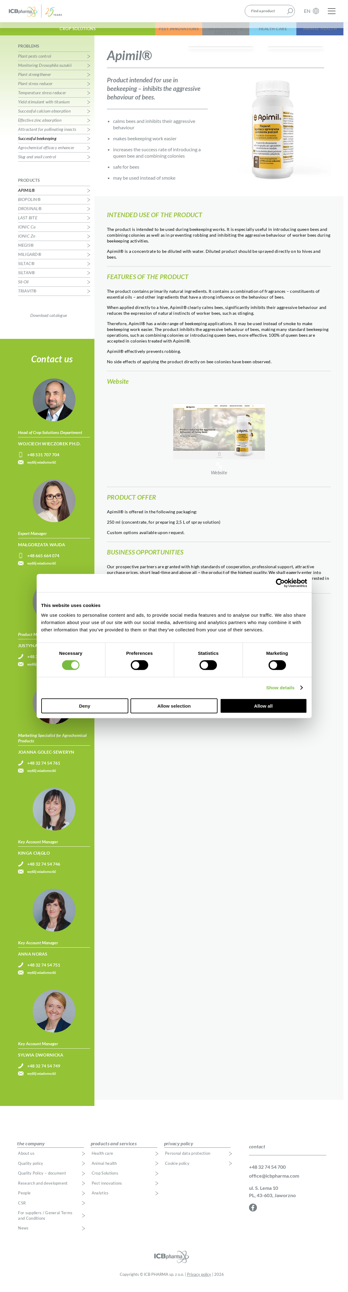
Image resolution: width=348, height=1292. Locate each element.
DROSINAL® (30, 214)
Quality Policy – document (42, 1179)
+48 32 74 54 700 (267, 1173)
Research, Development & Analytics (188, 33)
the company (31, 1150)
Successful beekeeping (37, 144)
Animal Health (312, 33)
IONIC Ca (27, 233)
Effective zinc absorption (39, 126)
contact (257, 1152)
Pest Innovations (125, 33)
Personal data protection (187, 1159)
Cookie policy (177, 1170)
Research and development (43, 1189)
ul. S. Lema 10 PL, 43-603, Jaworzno (272, 1197)
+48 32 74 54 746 (43, 870)
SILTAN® (26, 279)
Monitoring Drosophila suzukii (44, 71)
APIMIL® (26, 196)
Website (219, 440)
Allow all (263, 705)
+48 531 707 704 (43, 461)
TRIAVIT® (27, 297)
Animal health (104, 1170)
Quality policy (30, 1170)
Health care (102, 1159)
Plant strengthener (34, 80)
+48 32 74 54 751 (43, 971)
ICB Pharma (39, 13)
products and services (114, 1150)
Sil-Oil (23, 288)
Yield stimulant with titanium (44, 108)
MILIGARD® (29, 260)
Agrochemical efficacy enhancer (46, 153)
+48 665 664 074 (43, 562)
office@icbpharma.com (274, 1182)
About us (26, 1159)
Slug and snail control (37, 163)
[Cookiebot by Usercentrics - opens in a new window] (280, 583)
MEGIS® (26, 251)
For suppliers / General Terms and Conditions (45, 1222)
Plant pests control (34, 62)
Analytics (100, 1199)
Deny (84, 705)
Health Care (250, 33)
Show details (280, 687)
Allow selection (174, 705)
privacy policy (178, 1150)
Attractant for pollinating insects (47, 135)
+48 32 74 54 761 (43, 769)
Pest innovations (107, 1189)
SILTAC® (26, 269)
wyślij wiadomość (41, 468)
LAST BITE (27, 224)
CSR (22, 1209)
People (24, 1199)
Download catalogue (48, 321)
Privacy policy (199, 1281)
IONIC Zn (26, 242)
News (23, 1234)
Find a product (263, 13)
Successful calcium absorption (44, 117)
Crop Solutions (47, 33)
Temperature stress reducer (42, 99)
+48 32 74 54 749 (43, 1072)
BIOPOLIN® (29, 205)
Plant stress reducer (35, 89)
